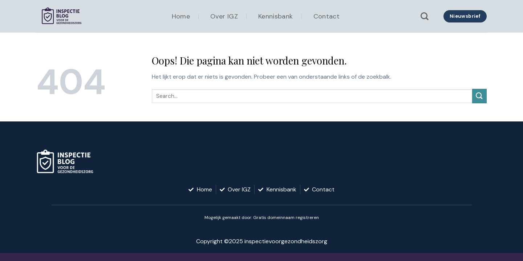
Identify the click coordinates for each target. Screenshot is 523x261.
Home (181, 16)
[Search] (425, 16)
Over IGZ (224, 16)
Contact (326, 16)
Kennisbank (275, 16)
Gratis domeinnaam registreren (286, 217)
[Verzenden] (479, 96)
